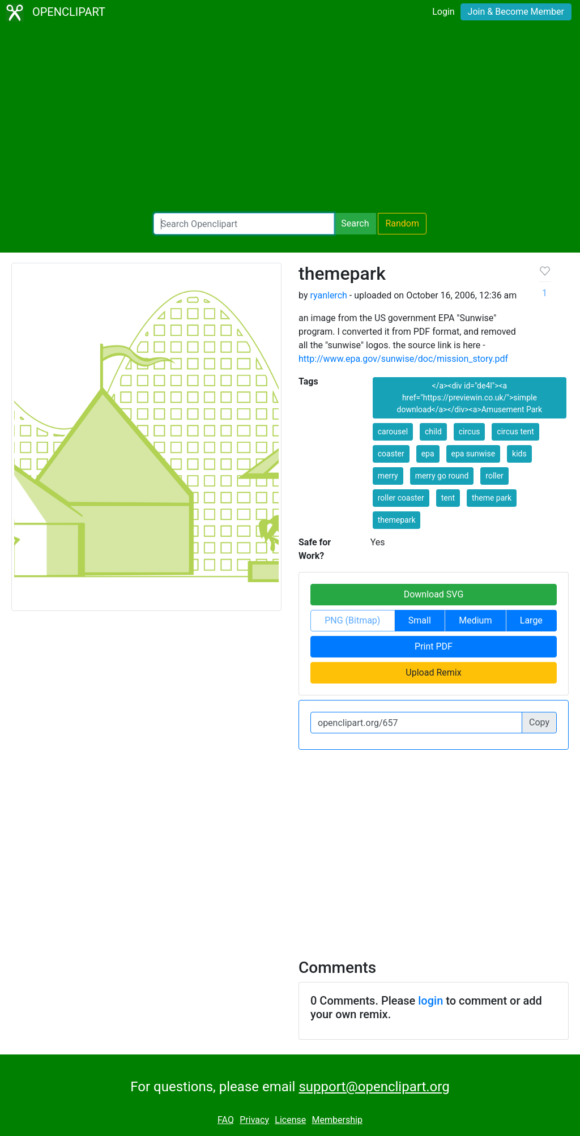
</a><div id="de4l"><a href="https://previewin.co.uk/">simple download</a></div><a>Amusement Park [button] (470, 397)
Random (402, 223)
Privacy (254, 1119)
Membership (337, 1119)
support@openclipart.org (373, 1087)
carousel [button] (393, 431)
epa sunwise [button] (473, 453)
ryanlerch (328, 295)
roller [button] (494, 475)
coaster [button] (391, 453)
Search (355, 223)
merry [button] (388, 475)
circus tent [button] (515, 431)
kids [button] (519, 453)
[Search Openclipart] (243, 223)
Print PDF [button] (434, 646)
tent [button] (448, 497)
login (430, 1000)
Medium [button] (475, 620)
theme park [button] (491, 497)
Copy (539, 722)
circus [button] (469, 431)
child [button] (433, 431)
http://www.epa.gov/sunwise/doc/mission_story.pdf (403, 358)
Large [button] (531, 620)
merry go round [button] (442, 475)
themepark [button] (397, 519)
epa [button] (427, 453)
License (290, 1119)
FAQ (226, 1119)
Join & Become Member (516, 11)
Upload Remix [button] (433, 672)
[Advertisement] (290, 119)
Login (443, 11)
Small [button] (419, 620)
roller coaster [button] (401, 497)
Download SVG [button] (434, 594)
